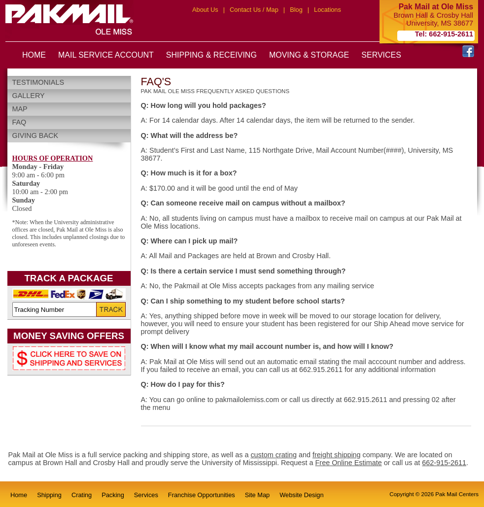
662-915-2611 (444, 463)
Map (20, 109)
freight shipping (336, 455)
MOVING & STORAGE (309, 55)
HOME (34, 55)
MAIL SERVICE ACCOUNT (106, 55)
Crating (81, 495)
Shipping (49, 495)
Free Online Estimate (348, 463)
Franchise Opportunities (201, 495)
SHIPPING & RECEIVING (211, 55)
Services (146, 495)
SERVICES (381, 55)
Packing (113, 495)
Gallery (28, 96)
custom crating (273, 455)
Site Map (257, 495)
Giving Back (35, 135)
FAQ (19, 122)
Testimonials (38, 82)
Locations (327, 9)
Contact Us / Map (254, 9)
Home (18, 495)
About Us (205, 9)
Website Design (301, 495)
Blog (296, 9)
